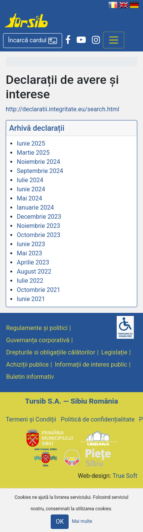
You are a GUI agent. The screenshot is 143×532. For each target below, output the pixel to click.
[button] (32, 40)
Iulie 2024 (30, 180)
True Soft (124, 475)
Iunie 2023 (31, 244)
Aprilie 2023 (33, 262)
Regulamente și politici (36, 328)
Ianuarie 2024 (35, 207)
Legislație (114, 352)
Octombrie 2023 (38, 235)
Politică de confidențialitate (97, 419)
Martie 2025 (33, 152)
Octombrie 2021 (38, 289)
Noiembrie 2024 (38, 161)
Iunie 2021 (31, 299)
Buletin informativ (30, 376)
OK (60, 521)
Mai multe (82, 521)
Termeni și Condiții (31, 419)
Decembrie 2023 (39, 216)
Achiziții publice (27, 364)
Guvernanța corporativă (37, 340)
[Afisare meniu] (113, 40)
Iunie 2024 (31, 189)
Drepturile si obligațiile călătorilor (50, 352)
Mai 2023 (29, 253)
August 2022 (34, 271)
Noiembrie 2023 (38, 225)
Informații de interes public (91, 364)
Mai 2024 (29, 198)
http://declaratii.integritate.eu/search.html (62, 109)
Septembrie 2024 (40, 171)
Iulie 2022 (30, 280)
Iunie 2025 (31, 143)
